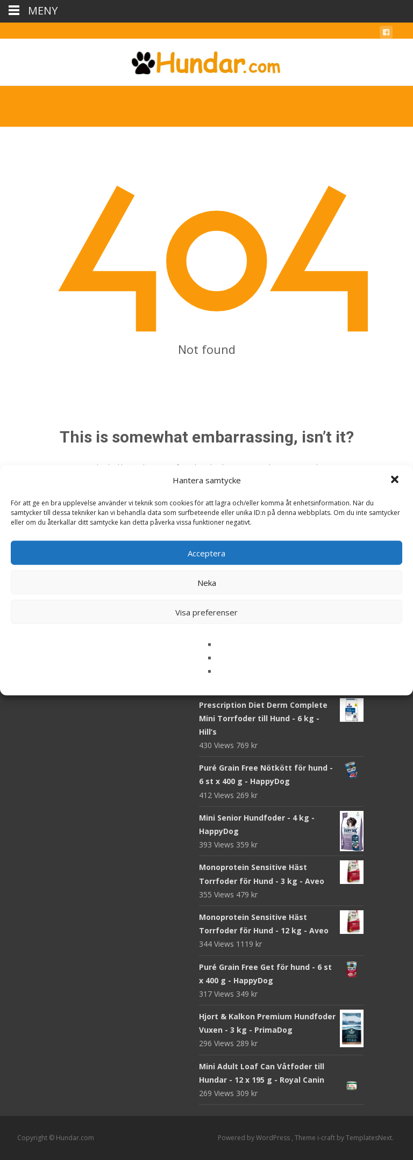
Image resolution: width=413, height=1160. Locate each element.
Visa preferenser (206, 611)
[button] (395, 480)
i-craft (327, 1137)
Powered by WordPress (254, 1137)
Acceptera (206, 552)
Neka (206, 582)
